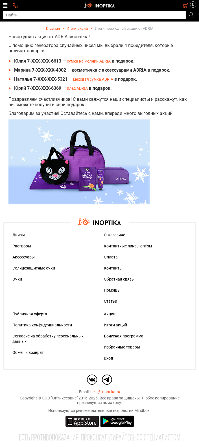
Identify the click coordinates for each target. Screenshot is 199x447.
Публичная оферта (29, 314)
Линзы (18, 235)
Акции (109, 314)
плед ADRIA (77, 88)
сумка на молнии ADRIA (89, 61)
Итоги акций (77, 28)
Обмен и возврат (28, 352)
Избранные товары (122, 347)
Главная (53, 28)
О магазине (114, 235)
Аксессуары (23, 257)
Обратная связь (119, 279)
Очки (17, 279)
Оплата (111, 257)
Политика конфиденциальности (42, 325)
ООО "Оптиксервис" (60, 398)
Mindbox (142, 410)
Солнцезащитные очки (33, 268)
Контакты (113, 268)
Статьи (110, 301)
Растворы (21, 246)
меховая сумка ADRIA (93, 79)
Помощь (112, 290)
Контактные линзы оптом (128, 246)
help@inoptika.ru (105, 392)
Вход (108, 358)
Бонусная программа (123, 336)
